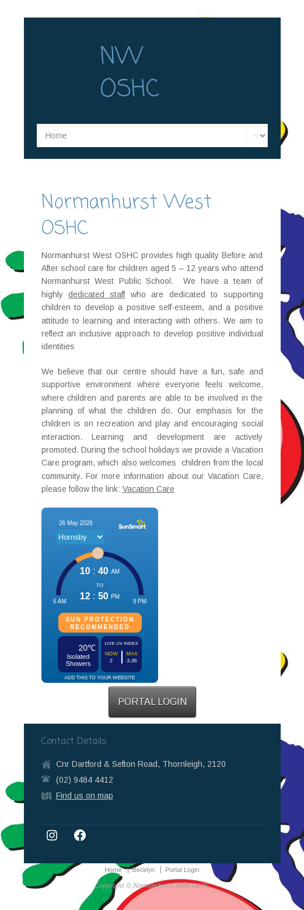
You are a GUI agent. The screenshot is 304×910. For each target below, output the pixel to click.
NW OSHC (129, 73)
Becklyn (143, 869)
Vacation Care (148, 489)
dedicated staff (96, 294)
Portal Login (182, 869)
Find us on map (84, 795)
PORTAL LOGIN (152, 702)
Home (112, 869)
